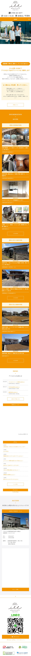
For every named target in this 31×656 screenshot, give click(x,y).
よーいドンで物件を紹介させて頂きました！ (13, 460)
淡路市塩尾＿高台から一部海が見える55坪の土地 (13, 353)
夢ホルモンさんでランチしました (10, 479)
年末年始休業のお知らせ (14, 387)
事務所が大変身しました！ (9, 474)
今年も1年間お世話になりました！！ (11, 470)
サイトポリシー (20, 639)
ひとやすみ (5, 451)
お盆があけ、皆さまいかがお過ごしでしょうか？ (14, 446)
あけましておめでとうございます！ (11, 465)
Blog (14, 639)
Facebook (9, 639)
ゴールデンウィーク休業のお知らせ (16, 382)
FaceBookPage (16, 492)
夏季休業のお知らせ (13, 392)
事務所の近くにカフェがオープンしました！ (13, 456)
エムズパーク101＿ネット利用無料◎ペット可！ (12, 200)
